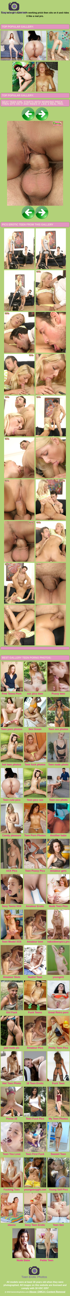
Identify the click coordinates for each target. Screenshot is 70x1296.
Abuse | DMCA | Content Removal (47, 1292)
